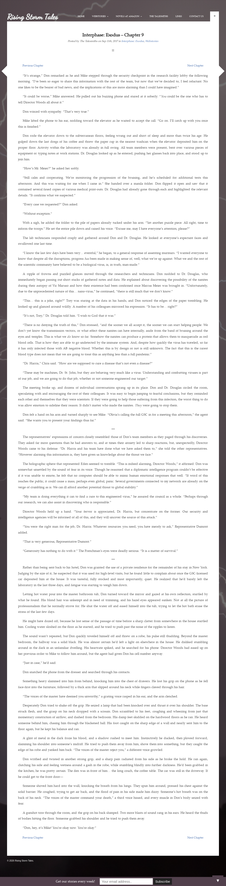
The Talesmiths (158, 16)
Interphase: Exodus (132, 41)
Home (81, 16)
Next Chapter (195, 65)
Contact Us (196, 16)
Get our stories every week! (75, 881)
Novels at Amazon (129, 16)
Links (178, 16)
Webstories (100, 16)
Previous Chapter (33, 65)
